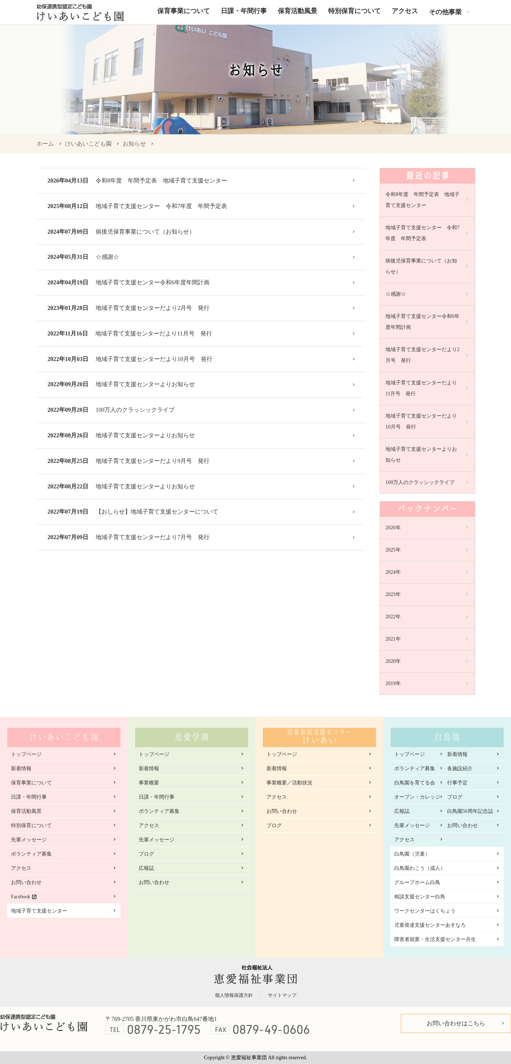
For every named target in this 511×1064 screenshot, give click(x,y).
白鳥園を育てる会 (414, 782)
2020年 (393, 661)
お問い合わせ (26, 882)
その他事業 (445, 12)
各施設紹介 (460, 768)
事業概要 (149, 782)
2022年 (393, 616)
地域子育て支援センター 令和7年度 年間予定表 (161, 206)
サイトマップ (282, 995)
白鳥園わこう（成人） (419, 868)
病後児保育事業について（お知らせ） (145, 231)
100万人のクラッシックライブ (135, 410)
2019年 (393, 683)
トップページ (26, 754)
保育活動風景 (297, 11)
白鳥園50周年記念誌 (470, 811)
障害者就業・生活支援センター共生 (435, 939)
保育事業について (183, 11)
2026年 (393, 527)
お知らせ (134, 144)
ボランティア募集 (31, 854)
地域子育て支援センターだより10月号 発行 (154, 359)
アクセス (405, 11)
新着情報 (21, 768)
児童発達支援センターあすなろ (430, 925)
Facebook (20, 896)
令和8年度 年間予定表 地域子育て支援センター (164, 180)
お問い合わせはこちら (456, 1023)
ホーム (45, 144)
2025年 (393, 550)
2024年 (393, 572)
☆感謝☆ (107, 257)
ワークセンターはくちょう (425, 911)
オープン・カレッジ (417, 797)
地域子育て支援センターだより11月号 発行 (153, 333)
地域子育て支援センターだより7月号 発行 (153, 537)
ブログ (146, 854)
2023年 (393, 594)
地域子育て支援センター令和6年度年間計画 (153, 282)
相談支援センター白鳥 (419, 896)
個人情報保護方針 (234, 995)
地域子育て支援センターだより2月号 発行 (153, 308)
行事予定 (457, 782)
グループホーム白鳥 (417, 882)
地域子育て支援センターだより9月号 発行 (153, 461)
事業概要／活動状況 (289, 782)
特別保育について (354, 11)
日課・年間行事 (244, 11)
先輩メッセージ (29, 839)
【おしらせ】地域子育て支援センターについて (157, 511)
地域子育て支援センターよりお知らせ (145, 384)
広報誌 (146, 868)
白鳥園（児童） (412, 854)
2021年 (393, 639)
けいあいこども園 (88, 144)
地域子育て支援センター (39, 911)
